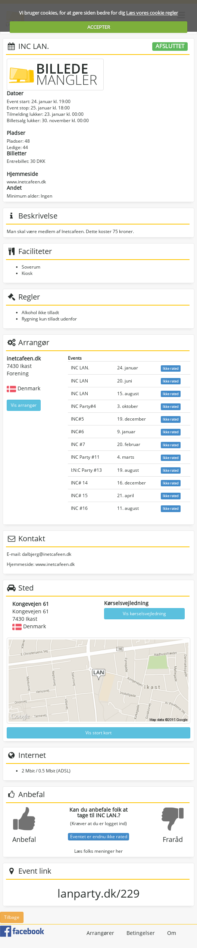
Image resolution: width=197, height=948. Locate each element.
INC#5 (77, 419)
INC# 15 (79, 495)
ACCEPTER (98, 27)
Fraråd (173, 839)
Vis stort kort (98, 732)
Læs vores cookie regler (152, 12)
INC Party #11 (85, 457)
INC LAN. (80, 368)
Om (171, 932)
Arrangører (100, 932)
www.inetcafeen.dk (26, 182)
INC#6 (77, 431)
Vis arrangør (24, 405)
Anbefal (24, 839)
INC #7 (78, 444)
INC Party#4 (83, 406)
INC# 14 (79, 483)
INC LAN (79, 381)
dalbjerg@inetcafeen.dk (46, 554)
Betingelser (140, 932)
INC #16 (79, 508)
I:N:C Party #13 (86, 470)
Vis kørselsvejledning (144, 613)
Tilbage (11, 917)
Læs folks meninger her (98, 851)
